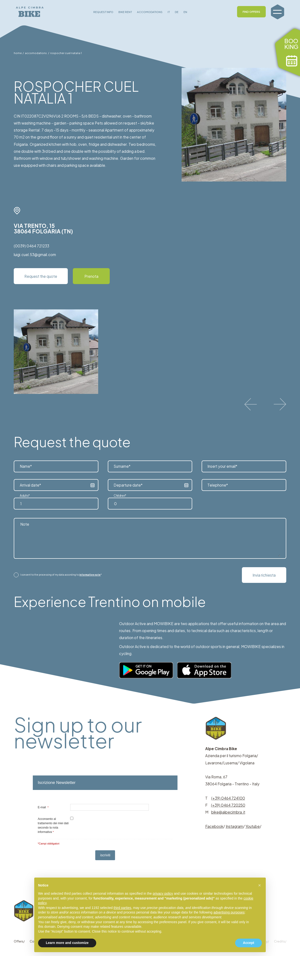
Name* (26, 466)
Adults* (25, 495)
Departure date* (128, 485)
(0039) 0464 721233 (31, 246)
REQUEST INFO (103, 12)
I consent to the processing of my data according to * (61, 574)
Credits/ (280, 941)
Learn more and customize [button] (67, 943)
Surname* (122, 466)
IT (169, 12)
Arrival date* (30, 485)
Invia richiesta (264, 575)
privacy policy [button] (163, 893)
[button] (259, 885)
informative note (90, 574)
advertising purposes (229, 912)
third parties (122, 908)
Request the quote (40, 276)
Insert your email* (222, 466)
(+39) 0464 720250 (228, 805)
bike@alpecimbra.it (228, 812)
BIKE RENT (125, 12)
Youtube (252, 826)
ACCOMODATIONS (150, 12)
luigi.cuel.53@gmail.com (35, 254)
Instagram (234, 826)
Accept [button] (248, 943)
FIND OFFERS (251, 11)
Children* (120, 495)
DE (176, 12)
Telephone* (217, 485)
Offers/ (19, 941)
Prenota (91, 276)
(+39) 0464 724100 (228, 798)
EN (185, 12)
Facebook (214, 826)
